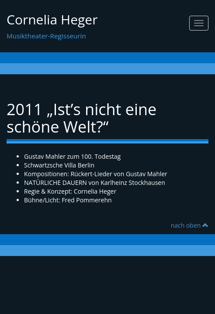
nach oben (189, 225)
